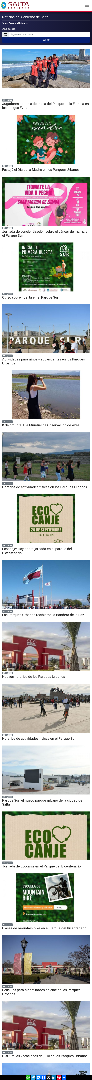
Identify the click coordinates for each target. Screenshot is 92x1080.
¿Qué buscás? (9, 29)
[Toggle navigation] (87, 5)
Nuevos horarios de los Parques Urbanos (33, 677)
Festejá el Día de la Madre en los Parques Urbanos (41, 170)
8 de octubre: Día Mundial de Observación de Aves (40, 425)
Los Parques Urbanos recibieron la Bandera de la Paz (43, 615)
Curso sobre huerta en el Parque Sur (30, 297)
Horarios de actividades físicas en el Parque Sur (39, 739)
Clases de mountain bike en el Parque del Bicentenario (44, 928)
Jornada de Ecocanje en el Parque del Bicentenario (41, 866)
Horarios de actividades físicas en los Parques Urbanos (44, 487)
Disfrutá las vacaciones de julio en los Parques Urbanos (45, 1056)
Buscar (46, 39)
